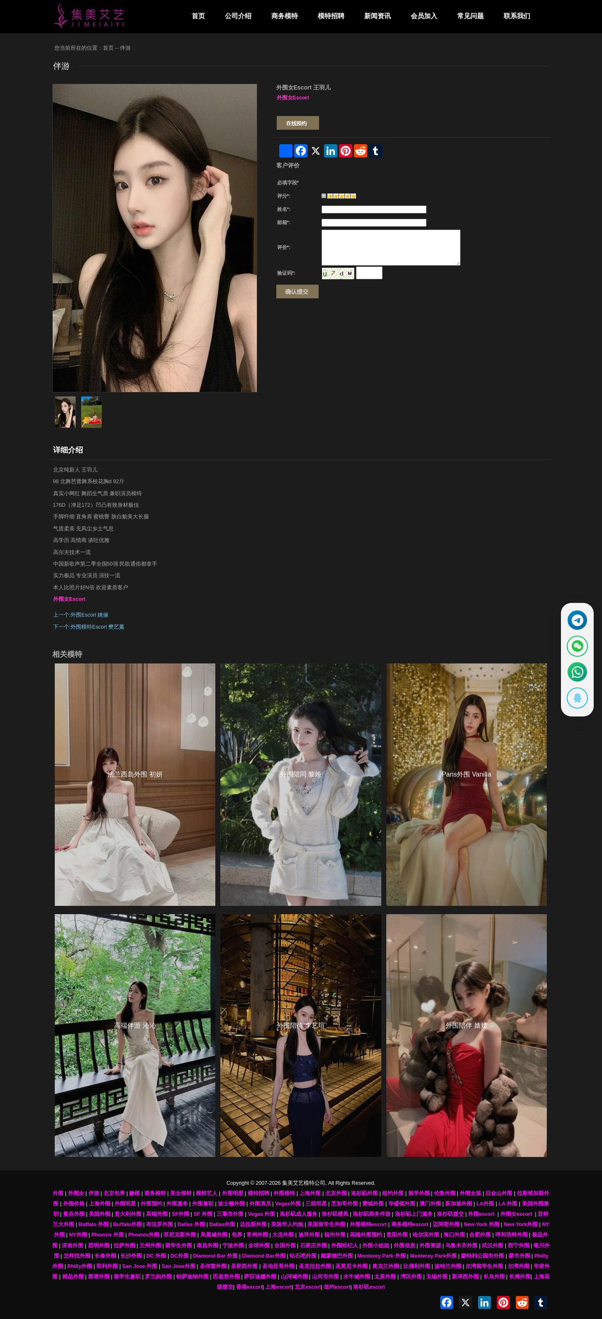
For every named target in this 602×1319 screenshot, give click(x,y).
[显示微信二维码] (576, 645)
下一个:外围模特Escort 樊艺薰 (89, 627)
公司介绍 (238, 15)
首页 (198, 15)
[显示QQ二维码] (576, 701)
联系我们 (517, 15)
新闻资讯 (377, 15)
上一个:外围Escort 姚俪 (81, 615)
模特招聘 (331, 15)
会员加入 (424, 15)
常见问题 (470, 15)
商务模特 (284, 15)
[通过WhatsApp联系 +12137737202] (575, 673)
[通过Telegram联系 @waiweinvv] (575, 617)
